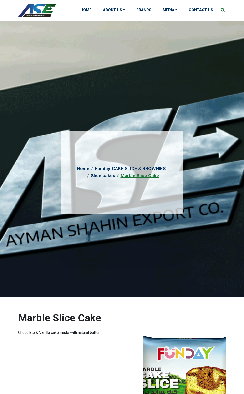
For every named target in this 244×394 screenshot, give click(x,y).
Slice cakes (103, 175)
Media (168, 10)
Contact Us (201, 10)
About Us (112, 10)
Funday (102, 168)
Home (86, 10)
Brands (143, 10)
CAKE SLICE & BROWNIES (139, 168)
